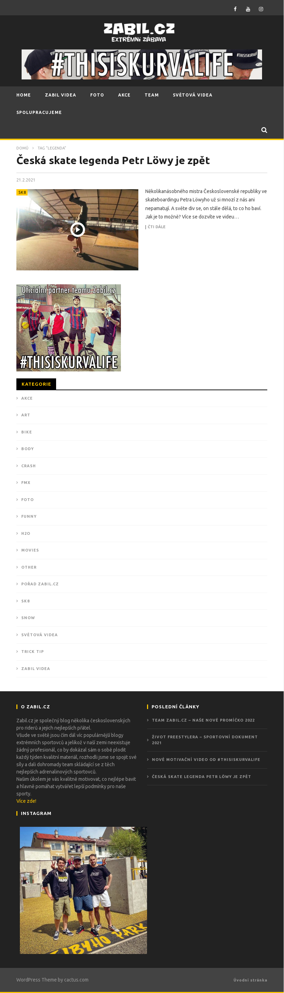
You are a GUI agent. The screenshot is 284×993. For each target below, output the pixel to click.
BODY (27, 449)
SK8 (22, 192)
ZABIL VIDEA (60, 95)
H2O (25, 533)
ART (25, 415)
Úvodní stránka (250, 980)
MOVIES (30, 550)
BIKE (26, 432)
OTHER (29, 567)
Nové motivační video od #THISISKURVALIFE (206, 759)
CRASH (28, 466)
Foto (27, 500)
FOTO (97, 95)
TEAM (152, 95)
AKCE (124, 95)
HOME (23, 95)
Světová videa (39, 635)
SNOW (28, 618)
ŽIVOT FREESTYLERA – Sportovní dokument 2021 (205, 740)
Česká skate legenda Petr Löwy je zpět (113, 160)
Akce (27, 398)
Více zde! (26, 801)
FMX (25, 482)
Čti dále (157, 227)
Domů (22, 148)
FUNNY (29, 516)
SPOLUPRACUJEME (39, 112)
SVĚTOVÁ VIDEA (193, 95)
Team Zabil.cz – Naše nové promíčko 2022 (203, 720)
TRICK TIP (32, 651)
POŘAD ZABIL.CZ (40, 584)
